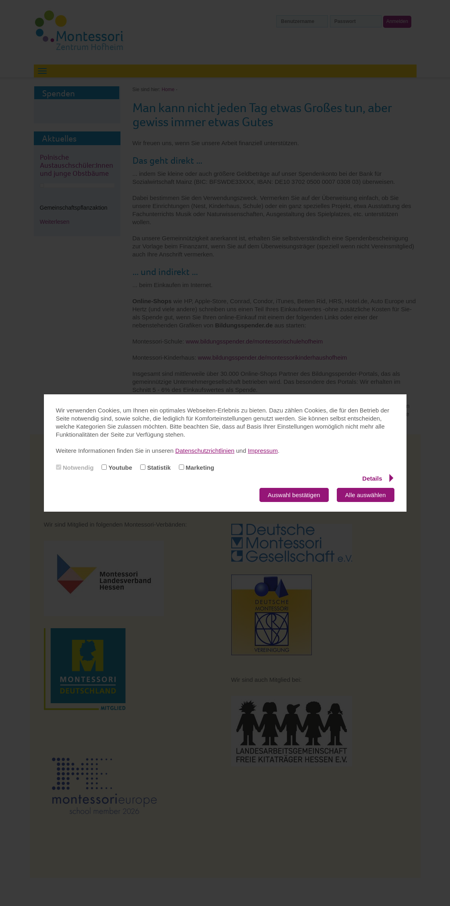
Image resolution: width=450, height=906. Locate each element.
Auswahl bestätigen (294, 495)
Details (377, 478)
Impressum (263, 450)
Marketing (196, 467)
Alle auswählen (365, 495)
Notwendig (75, 467)
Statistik (155, 467)
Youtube (117, 467)
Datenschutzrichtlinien (204, 450)
